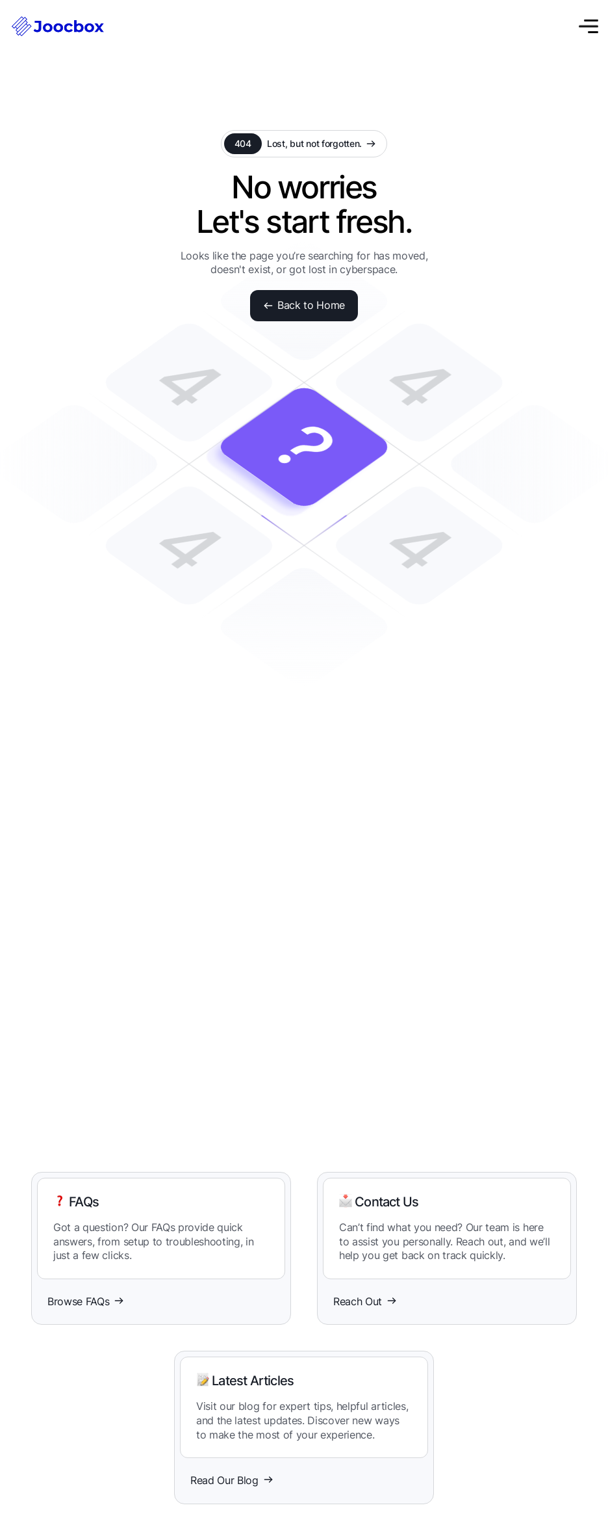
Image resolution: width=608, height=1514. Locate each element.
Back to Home (304, 305)
